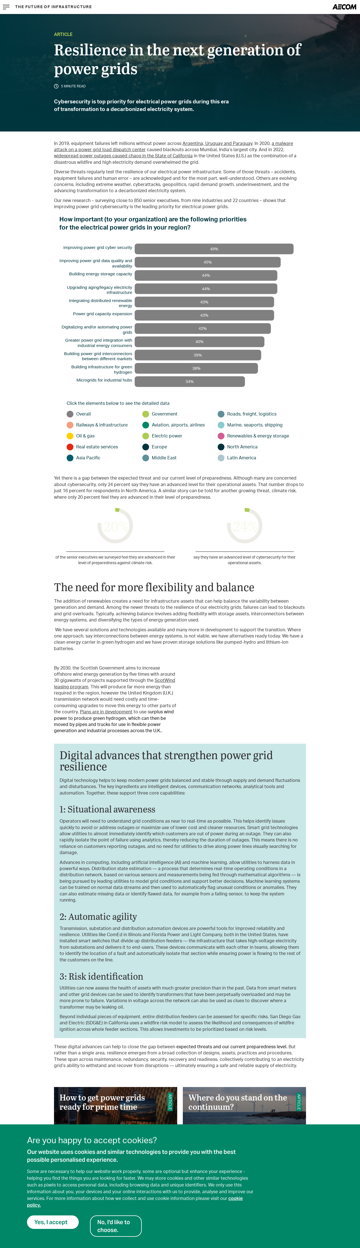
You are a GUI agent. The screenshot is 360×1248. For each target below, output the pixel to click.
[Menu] (6, 7)
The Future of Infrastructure (53, 7)
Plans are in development (106, 712)
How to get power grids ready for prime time (115, 1124)
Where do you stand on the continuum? (244, 1124)
